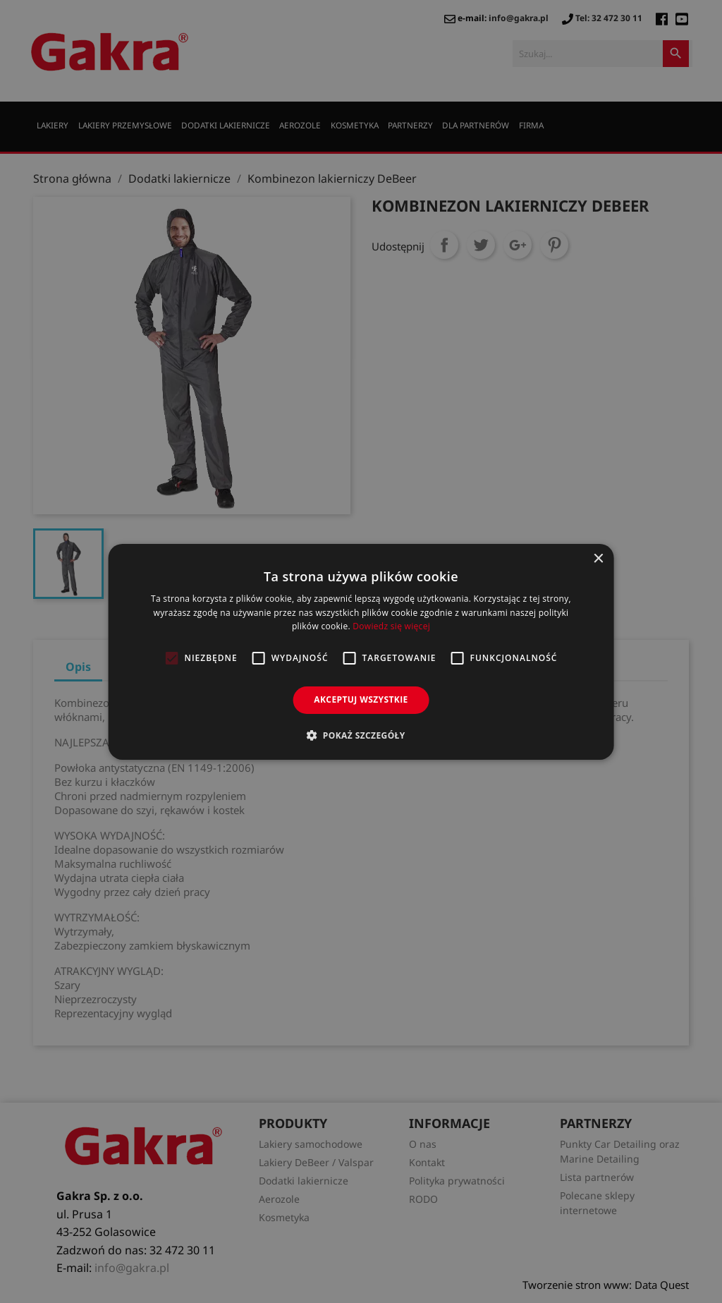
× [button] (597, 558)
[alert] (361, 651)
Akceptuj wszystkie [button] (361, 699)
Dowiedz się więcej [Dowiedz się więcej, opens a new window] (391, 626)
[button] (361, 735)
